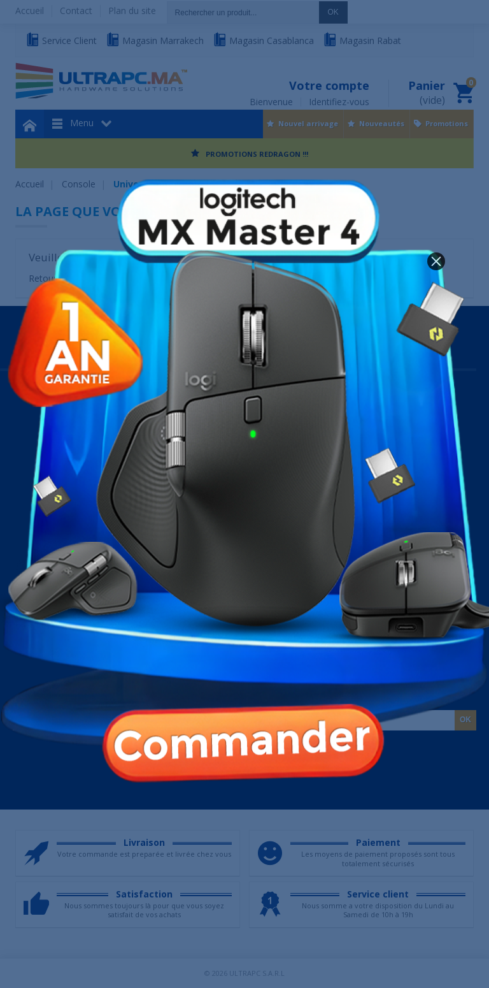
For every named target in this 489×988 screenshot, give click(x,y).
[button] (436, 261)
